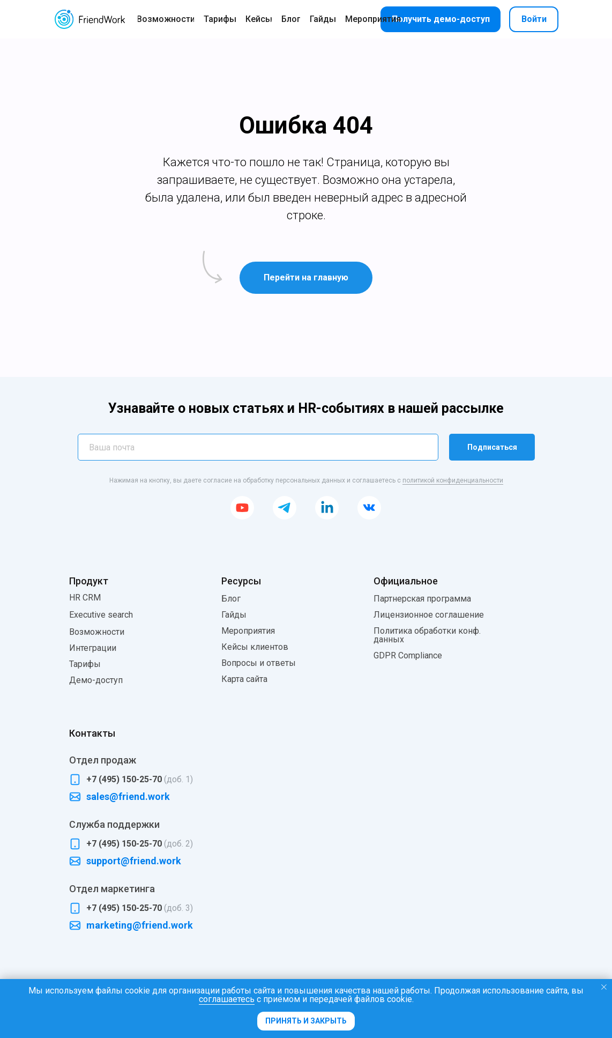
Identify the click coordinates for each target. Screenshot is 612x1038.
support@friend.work (133, 860)
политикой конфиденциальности (452, 480)
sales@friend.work (128, 796)
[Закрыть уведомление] (604, 987)
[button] (440, 19)
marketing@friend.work (139, 925)
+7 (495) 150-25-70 (139, 779)
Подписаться (492, 447)
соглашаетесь (227, 999)
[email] (258, 447)
